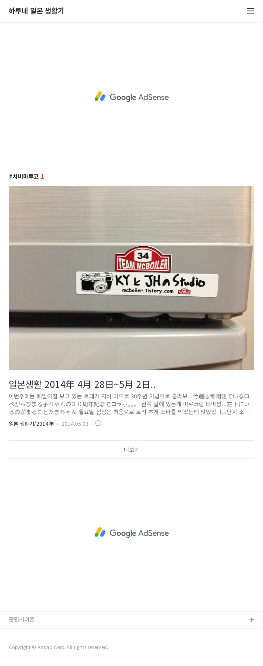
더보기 (132, 449)
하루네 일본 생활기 (37, 11)
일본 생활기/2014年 (31, 423)
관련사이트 (22, 619)
